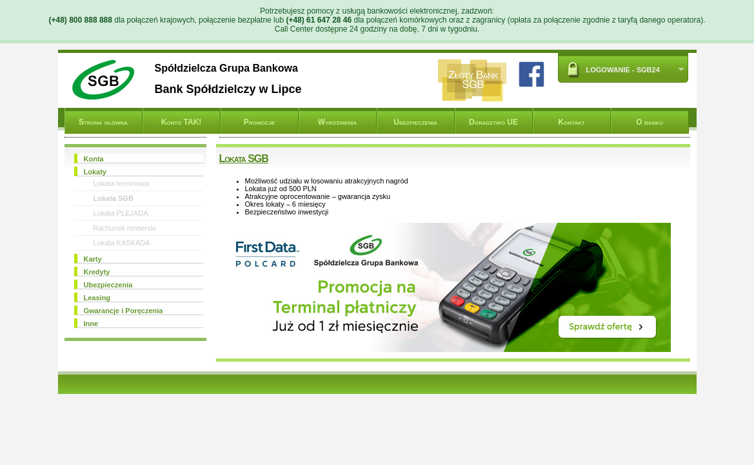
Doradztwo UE (493, 122)
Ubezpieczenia (415, 122)
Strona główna (103, 122)
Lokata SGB (114, 198)
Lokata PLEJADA (121, 213)
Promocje (259, 122)
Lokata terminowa (122, 183)
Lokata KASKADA (122, 243)
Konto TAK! (181, 122)
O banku (649, 122)
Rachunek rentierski (125, 228)
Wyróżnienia (337, 122)
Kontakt (571, 122)
